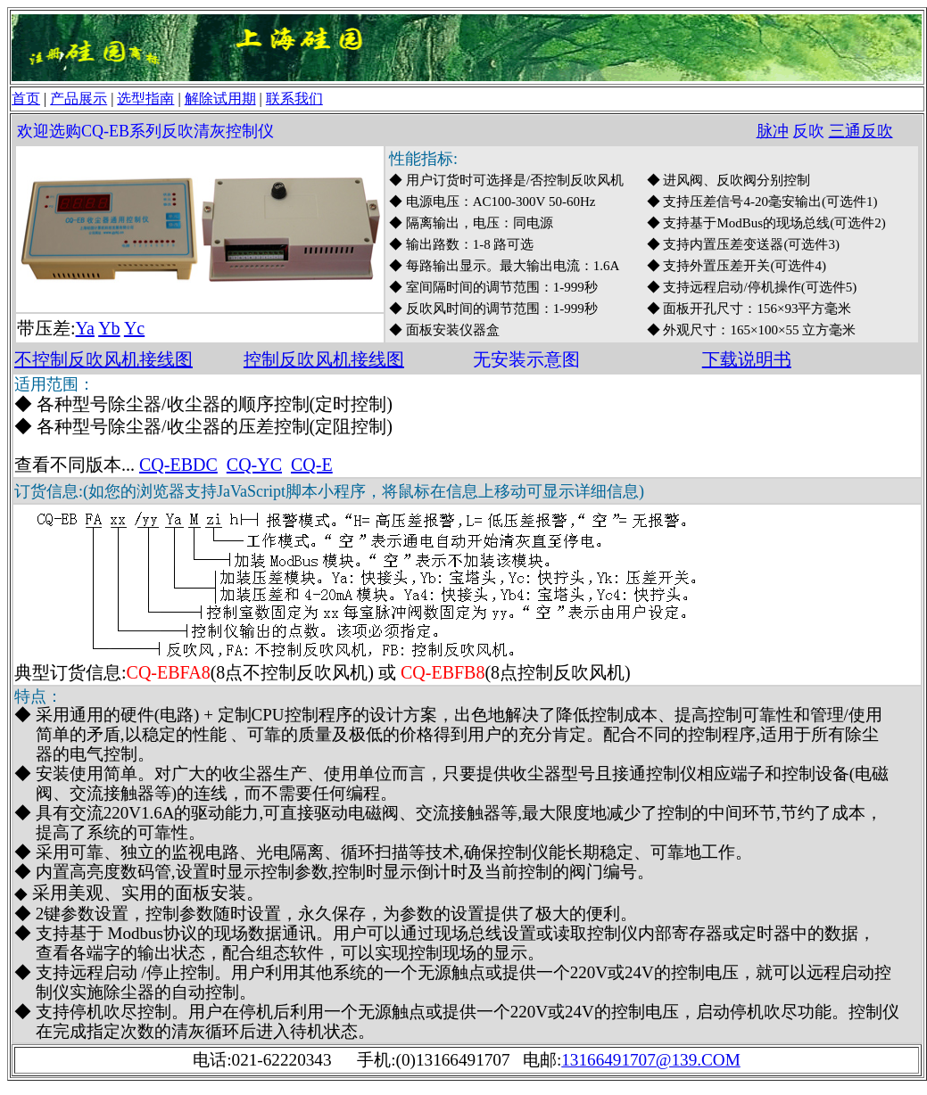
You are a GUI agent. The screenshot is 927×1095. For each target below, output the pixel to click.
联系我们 (294, 98)
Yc (134, 328)
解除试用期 (220, 98)
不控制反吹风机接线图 (103, 359)
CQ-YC (254, 464)
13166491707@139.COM (651, 1059)
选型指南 (145, 98)
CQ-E (312, 464)
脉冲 (773, 131)
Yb (109, 328)
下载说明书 (746, 359)
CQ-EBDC (178, 464)
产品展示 (78, 98)
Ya (85, 328)
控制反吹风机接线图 (324, 359)
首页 (26, 98)
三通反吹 (861, 131)
